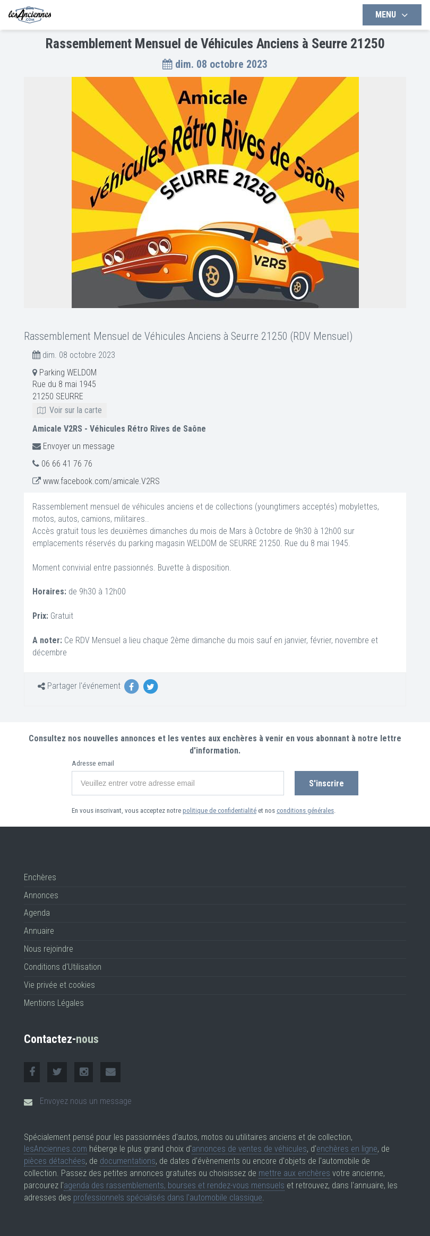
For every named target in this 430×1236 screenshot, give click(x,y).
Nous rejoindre (48, 949)
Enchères (40, 877)
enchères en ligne (346, 1149)
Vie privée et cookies (59, 985)
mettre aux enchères (294, 1173)
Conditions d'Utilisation (62, 967)
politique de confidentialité (219, 810)
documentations (128, 1161)
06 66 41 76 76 (66, 464)
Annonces (41, 895)
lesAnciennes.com (55, 1149)
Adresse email (93, 763)
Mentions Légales (54, 1003)
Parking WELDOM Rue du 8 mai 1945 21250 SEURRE (69, 391)
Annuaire (39, 931)
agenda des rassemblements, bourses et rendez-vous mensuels (174, 1185)
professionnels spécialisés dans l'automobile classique (167, 1198)
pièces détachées (54, 1161)
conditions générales (305, 810)
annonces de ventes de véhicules (249, 1149)
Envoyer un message (79, 446)
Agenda (37, 913)
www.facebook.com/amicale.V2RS (101, 481)
